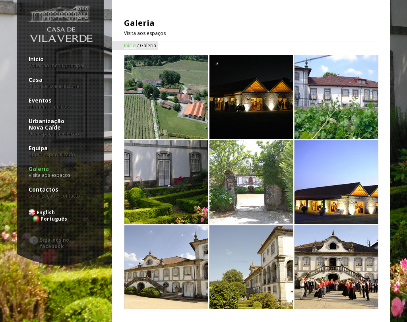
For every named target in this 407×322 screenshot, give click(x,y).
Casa (60, 83)
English (46, 212)
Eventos (60, 103)
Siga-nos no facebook (54, 241)
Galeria (60, 172)
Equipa (60, 151)
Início (60, 62)
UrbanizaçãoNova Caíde (60, 127)
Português (54, 218)
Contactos (60, 192)
